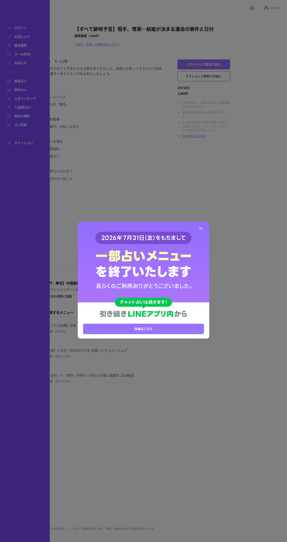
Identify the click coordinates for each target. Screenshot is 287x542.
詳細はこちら (143, 328)
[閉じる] (200, 228)
